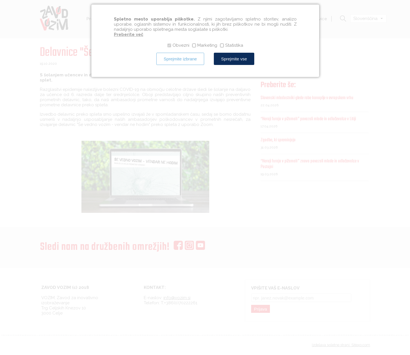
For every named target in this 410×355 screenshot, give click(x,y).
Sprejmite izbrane (180, 58)
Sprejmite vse (234, 58)
